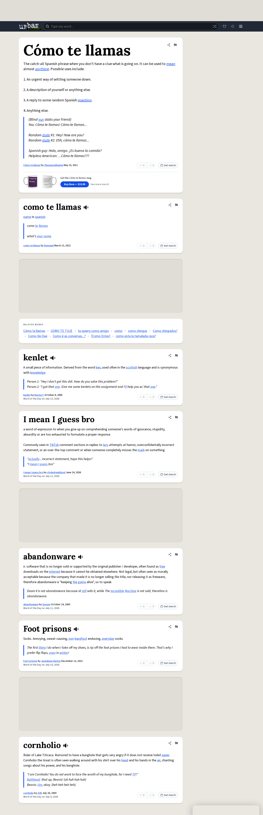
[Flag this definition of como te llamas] (176, 205)
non (71, 638)
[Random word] (214, 26)
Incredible (117, 591)
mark (141, 450)
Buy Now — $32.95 (74, 184)
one (57, 386)
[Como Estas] (100, 336)
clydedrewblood (56, 472)
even (52, 653)
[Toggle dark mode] (232, 26)
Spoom (46, 604)
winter (63, 653)
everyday (108, 638)
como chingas (137, 331)
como (118, 331)
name (27, 217)
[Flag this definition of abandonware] (176, 555)
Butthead (33, 779)
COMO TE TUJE (61, 331)
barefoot (81, 638)
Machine (130, 591)
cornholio (28, 793)
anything (42, 69)
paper (165, 755)
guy (41, 119)
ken (98, 367)
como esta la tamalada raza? (136, 336)
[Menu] (240, 26)
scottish (131, 367)
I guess (43, 464)
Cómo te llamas (31, 165)
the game (79, 582)
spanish (40, 217)
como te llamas (31, 245)
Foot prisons (30, 661)
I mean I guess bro (33, 472)
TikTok (54, 445)
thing (42, 647)
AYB (40, 793)
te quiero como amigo (93, 331)
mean (170, 63)
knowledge (37, 372)
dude (46, 135)
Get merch (168, 165)
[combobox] (131, 26)
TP (134, 774)
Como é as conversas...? (69, 336)
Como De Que (37, 336)
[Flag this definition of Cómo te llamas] (175, 45)
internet (54, 571)
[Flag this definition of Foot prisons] (176, 627)
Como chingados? (165, 331)
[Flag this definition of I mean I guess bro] (176, 417)
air (158, 760)
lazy (105, 445)
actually (33, 459)
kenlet (27, 395)
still (84, 591)
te (36, 226)
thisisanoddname (53, 165)
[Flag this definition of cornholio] (176, 743)
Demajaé (49, 245)
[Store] (224, 26)
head (124, 760)
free (162, 566)
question (84, 100)
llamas (43, 226)
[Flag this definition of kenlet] (176, 355)
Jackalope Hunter (51, 661)
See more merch (99, 184)
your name (44, 236)
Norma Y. (39, 395)
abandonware (31, 604)
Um (39, 785)
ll (126, 386)
